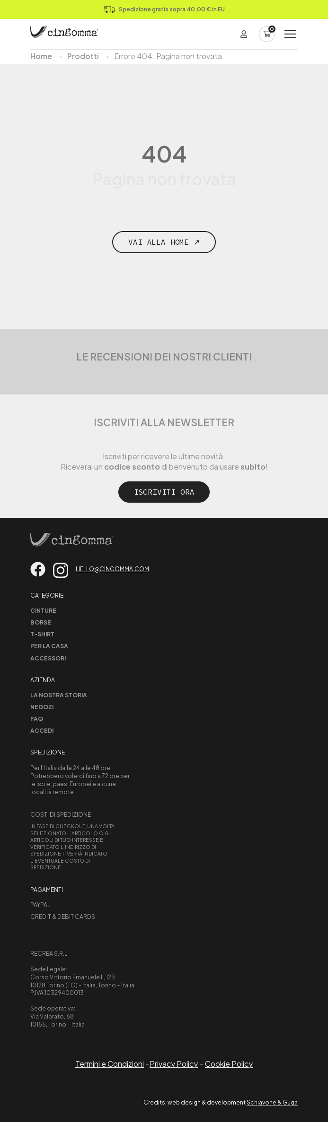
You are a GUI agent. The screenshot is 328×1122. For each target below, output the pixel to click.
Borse (40, 622)
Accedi (41, 731)
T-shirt (42, 634)
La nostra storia (58, 695)
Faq (36, 719)
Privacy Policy (174, 1064)
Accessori (48, 658)
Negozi (41, 707)
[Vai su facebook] (37, 569)
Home (41, 56)
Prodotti (83, 56)
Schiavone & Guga (272, 1102)
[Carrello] (267, 34)
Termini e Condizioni (109, 1064)
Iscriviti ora (164, 492)
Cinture (43, 611)
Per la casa (49, 646)
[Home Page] (64, 34)
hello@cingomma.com (112, 569)
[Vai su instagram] (60, 570)
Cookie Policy (229, 1064)
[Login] (243, 34)
